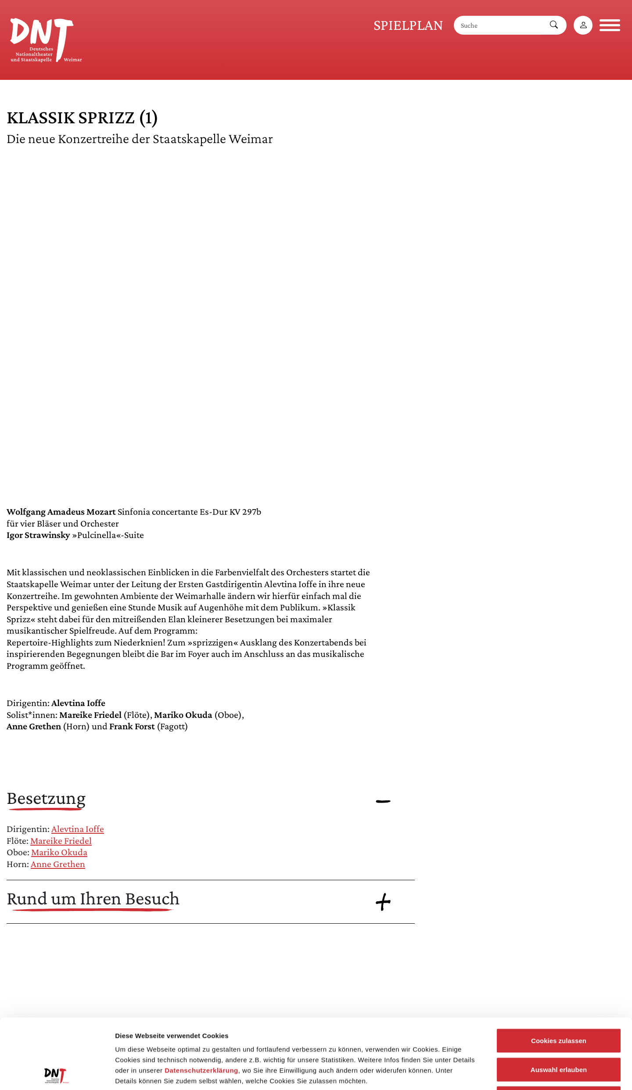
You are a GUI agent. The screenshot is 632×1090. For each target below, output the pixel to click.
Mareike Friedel (61, 840)
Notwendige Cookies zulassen (558, 1032)
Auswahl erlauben (559, 1004)
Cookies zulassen (558, 975)
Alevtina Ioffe (77, 828)
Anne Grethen (58, 863)
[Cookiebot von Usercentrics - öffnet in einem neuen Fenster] (56, 1072)
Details (456, 1072)
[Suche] (498, 25)
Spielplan (408, 24)
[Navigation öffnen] (609, 25)
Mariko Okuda (59, 851)
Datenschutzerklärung (201, 1004)
